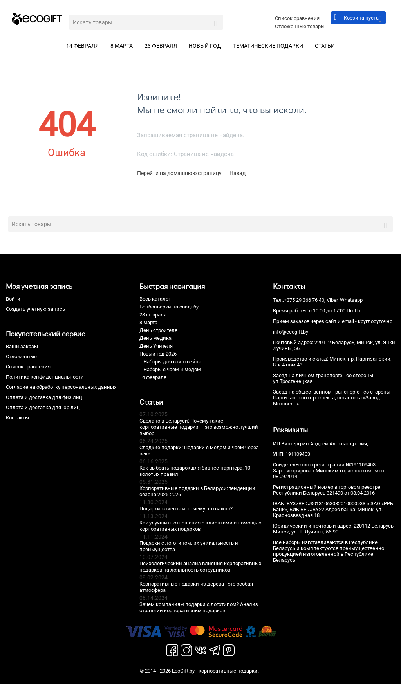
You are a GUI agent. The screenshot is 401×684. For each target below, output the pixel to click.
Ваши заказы (22, 346)
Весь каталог (154, 299)
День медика (155, 338)
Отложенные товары (300, 26)
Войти (13, 299)
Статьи (325, 46)
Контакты (17, 418)
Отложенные (21, 356)
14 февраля (82, 46)
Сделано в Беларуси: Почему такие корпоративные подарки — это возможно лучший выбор (198, 427)
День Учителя (156, 346)
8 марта (121, 46)
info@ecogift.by (290, 332)
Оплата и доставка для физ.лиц (44, 397)
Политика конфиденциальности (45, 377)
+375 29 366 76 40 (304, 300)
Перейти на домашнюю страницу (179, 173)
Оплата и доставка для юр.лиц (43, 407)
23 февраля (161, 46)
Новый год (205, 46)
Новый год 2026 (158, 354)
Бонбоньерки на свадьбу (169, 307)
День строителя (158, 330)
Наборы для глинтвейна (172, 362)
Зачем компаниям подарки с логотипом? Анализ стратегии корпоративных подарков (198, 607)
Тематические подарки (268, 46)
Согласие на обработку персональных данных (61, 387)
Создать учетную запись (35, 309)
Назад (237, 173)
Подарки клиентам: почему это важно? (186, 509)
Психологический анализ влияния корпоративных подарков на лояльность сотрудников (200, 567)
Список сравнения (297, 18)
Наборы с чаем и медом (172, 369)
